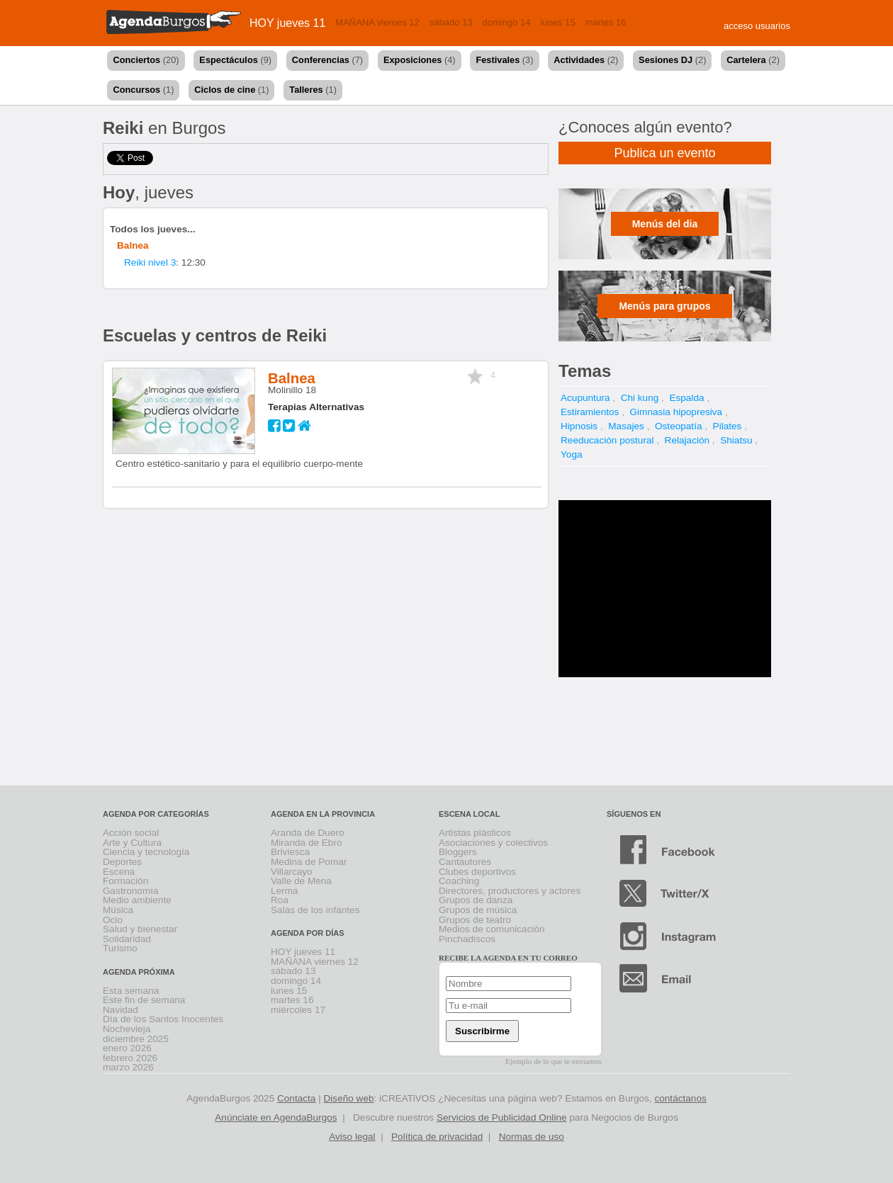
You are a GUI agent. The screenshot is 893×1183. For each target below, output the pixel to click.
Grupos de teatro (475, 920)
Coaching (459, 881)
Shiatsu (736, 440)
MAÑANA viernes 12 (377, 22)
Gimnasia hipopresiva (675, 412)
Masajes (626, 426)
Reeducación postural (607, 440)
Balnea (133, 245)
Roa (279, 900)
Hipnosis (579, 426)
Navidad (120, 1009)
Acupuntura (585, 397)
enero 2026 (127, 1048)
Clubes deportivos (477, 871)
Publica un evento (664, 153)
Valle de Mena (301, 881)
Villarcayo (292, 871)
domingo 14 (507, 22)
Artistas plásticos (475, 832)
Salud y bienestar (140, 929)
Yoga (572, 454)
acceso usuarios (757, 26)
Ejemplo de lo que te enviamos (553, 1061)
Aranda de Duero (307, 832)
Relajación (687, 440)
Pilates (727, 426)
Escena (119, 871)
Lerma (284, 890)
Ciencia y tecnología (146, 852)
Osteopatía (678, 426)
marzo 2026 (128, 1067)
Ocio (113, 920)
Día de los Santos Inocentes (163, 1019)
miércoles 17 (298, 1009)
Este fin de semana (144, 1000)
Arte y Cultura (132, 842)
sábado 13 (451, 22)
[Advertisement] (664, 588)
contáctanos (680, 1098)
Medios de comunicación (492, 929)
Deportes (122, 861)
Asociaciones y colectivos (493, 842)
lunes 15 (558, 22)
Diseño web (349, 1098)
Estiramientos (590, 412)
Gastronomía (131, 890)
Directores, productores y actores (509, 890)
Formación (125, 881)
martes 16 (606, 22)
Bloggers (458, 852)
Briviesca (290, 852)
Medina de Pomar (309, 861)
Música (118, 910)
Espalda (686, 397)
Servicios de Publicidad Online (502, 1117)
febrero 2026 (130, 1058)
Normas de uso (531, 1136)
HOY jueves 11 (287, 23)
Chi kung (640, 397)
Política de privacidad (437, 1136)
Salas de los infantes (315, 910)
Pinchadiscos (467, 939)
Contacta (296, 1098)
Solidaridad (127, 939)
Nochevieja (126, 1029)
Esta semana (131, 990)
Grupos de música (478, 910)
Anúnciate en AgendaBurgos (276, 1117)
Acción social (131, 832)
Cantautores (465, 861)
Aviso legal (352, 1136)
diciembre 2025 (136, 1039)
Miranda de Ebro (306, 842)
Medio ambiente (137, 900)
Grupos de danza (475, 900)
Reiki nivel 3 (150, 262)
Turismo (120, 948)
